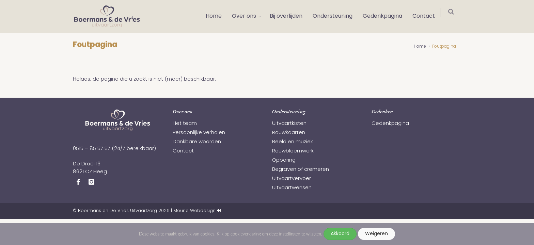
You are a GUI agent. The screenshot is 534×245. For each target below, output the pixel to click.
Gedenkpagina (386, 16)
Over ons (247, 16)
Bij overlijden (289, 16)
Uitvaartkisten (289, 123)
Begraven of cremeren (300, 169)
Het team (185, 123)
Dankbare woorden (197, 142)
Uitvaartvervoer (291, 178)
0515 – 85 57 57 (91, 148)
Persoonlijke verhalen (199, 132)
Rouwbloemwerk (293, 151)
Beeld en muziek (292, 142)
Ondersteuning (336, 16)
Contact (427, 16)
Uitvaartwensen (292, 188)
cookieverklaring (246, 233)
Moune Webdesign (194, 211)
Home (217, 16)
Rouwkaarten (288, 132)
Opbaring (284, 160)
